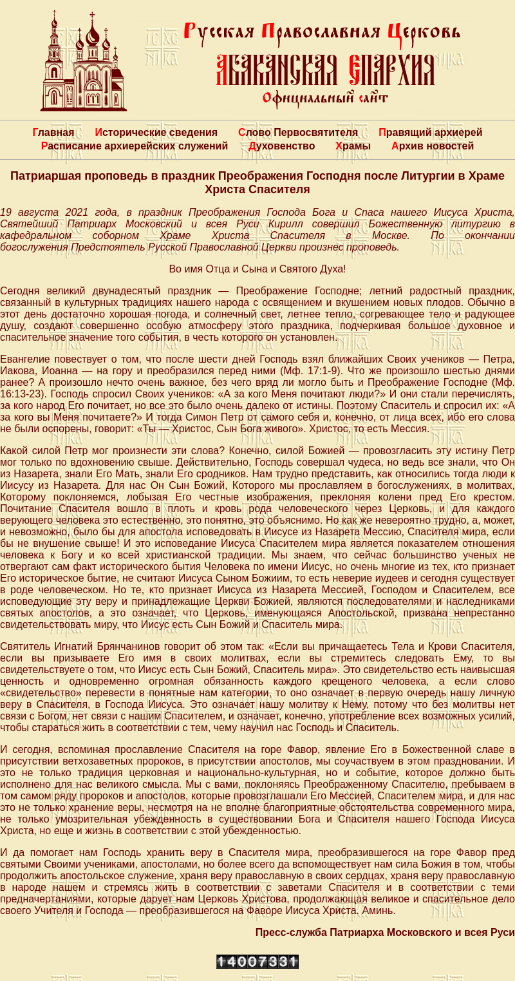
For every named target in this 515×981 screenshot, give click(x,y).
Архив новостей (432, 145)
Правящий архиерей (430, 132)
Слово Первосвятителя (298, 132)
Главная (53, 132)
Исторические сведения (156, 132)
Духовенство (281, 145)
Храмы (353, 145)
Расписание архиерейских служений (135, 145)
